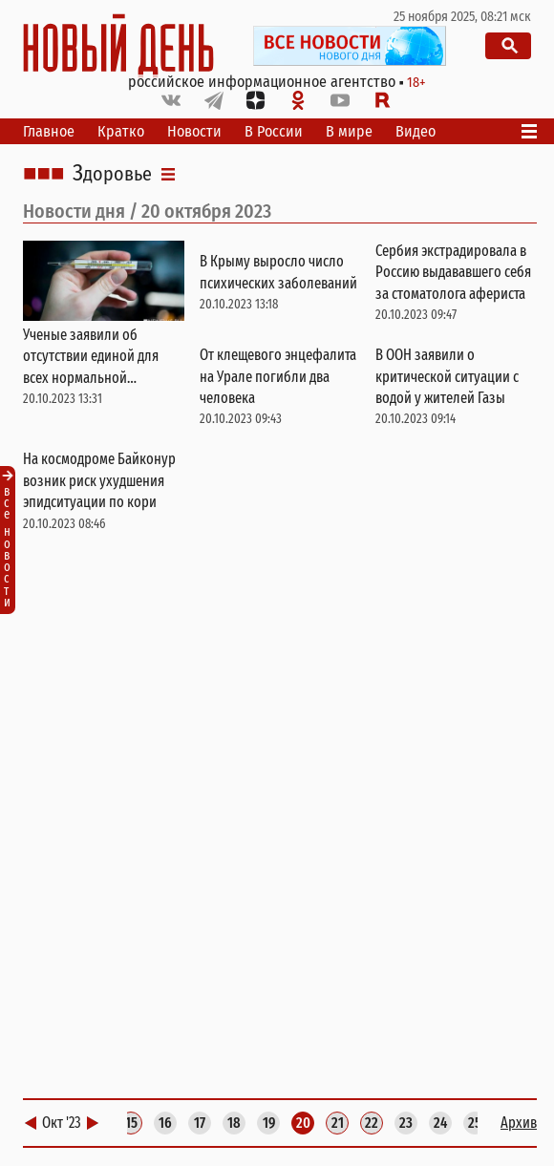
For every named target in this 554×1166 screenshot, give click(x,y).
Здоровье (112, 173)
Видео (415, 131)
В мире (349, 131)
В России (274, 131)
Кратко (120, 131)
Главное (49, 131)
